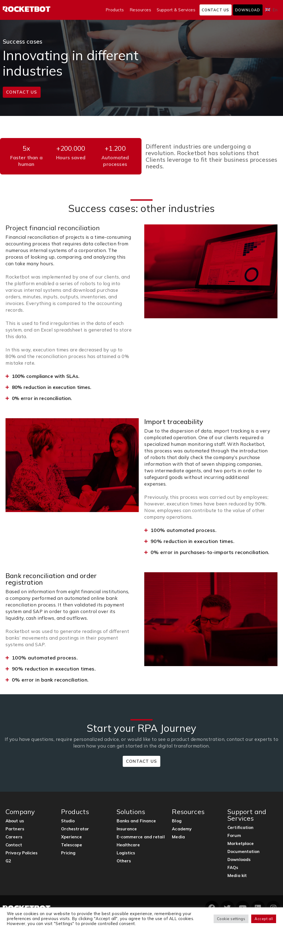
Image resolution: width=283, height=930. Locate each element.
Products (115, 9)
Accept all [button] (264, 918)
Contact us (215, 10)
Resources (140, 9)
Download (247, 10)
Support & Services (176, 9)
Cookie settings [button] (231, 918)
